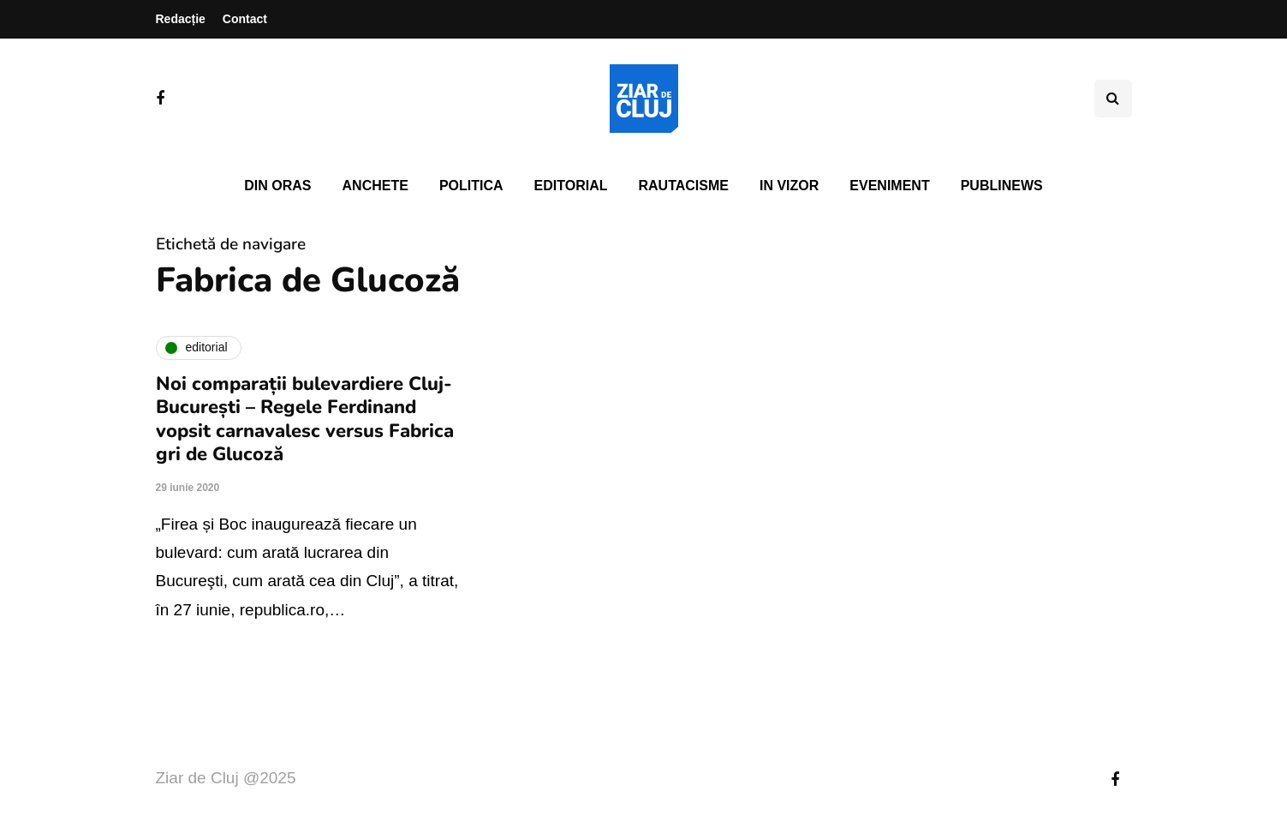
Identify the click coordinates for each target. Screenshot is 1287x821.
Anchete (375, 185)
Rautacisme (684, 185)
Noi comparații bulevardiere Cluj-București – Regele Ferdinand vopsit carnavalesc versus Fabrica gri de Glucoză (305, 419)
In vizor (789, 185)
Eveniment (889, 185)
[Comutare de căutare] (1113, 98)
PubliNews (1002, 185)
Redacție (181, 19)
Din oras (277, 185)
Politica (471, 185)
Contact (245, 19)
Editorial (571, 185)
